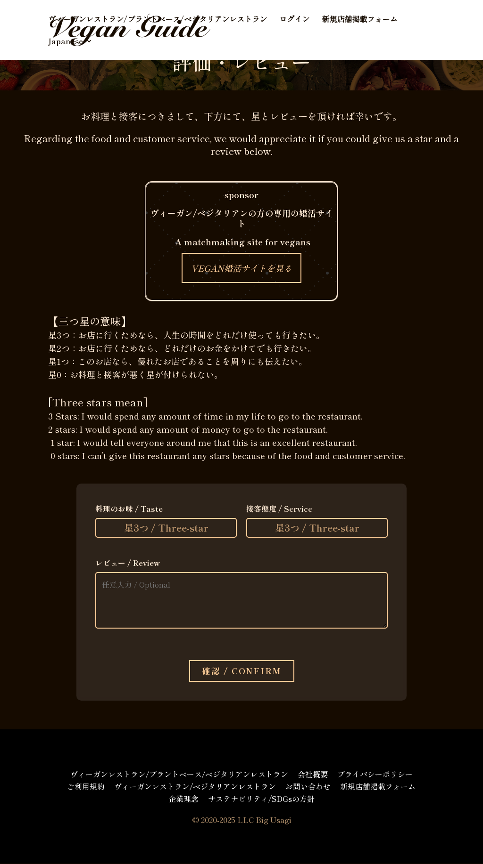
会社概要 (313, 774)
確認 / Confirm (242, 671)
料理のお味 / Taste (129, 508)
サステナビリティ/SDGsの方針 (261, 799)
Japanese (65, 42)
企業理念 (183, 799)
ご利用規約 (86, 786)
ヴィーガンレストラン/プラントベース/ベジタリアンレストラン (157, 20)
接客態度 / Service (279, 508)
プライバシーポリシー (375, 774)
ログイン (294, 20)
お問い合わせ (308, 786)
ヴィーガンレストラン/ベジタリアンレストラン (195, 786)
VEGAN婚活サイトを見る (241, 268)
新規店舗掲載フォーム (359, 20)
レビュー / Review (127, 562)
